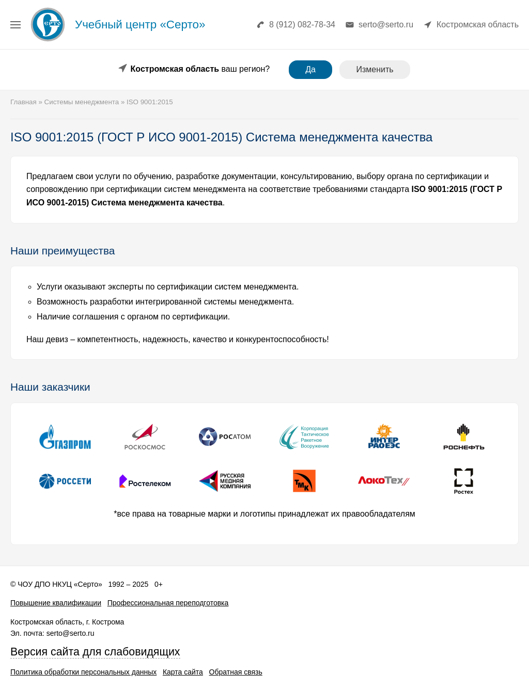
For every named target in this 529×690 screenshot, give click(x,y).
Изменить (374, 69)
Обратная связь (235, 672)
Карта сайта (183, 672)
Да (310, 69)
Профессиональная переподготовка (168, 603)
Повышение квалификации (55, 603)
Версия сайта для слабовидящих (95, 652)
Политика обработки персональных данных (83, 672)
